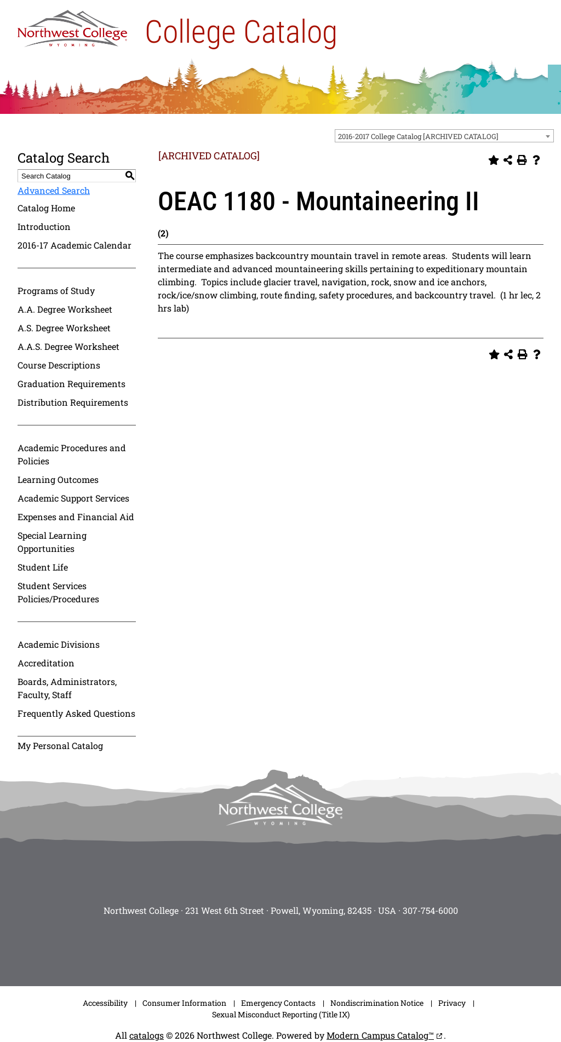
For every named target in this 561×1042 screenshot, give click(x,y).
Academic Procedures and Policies (72, 454)
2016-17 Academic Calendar (74, 245)
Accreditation (46, 663)
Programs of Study (56, 290)
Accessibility (105, 1003)
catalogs (146, 1035)
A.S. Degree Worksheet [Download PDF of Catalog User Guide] (64, 327)
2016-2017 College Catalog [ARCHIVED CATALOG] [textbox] (418, 136)
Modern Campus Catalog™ (380, 1035)
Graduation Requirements (71, 383)
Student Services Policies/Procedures (58, 592)
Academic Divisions (59, 644)
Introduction (44, 226)
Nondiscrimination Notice (376, 1003)
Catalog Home (46, 208)
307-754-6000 (430, 910)
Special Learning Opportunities (52, 541)
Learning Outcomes (58, 479)
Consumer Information (184, 1003)
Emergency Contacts (278, 1003)
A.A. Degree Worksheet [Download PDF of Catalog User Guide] (65, 309)
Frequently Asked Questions (76, 713)
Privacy (452, 1003)
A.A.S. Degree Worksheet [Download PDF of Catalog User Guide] (68, 346)
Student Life (43, 567)
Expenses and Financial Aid (76, 516)
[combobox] (444, 135)
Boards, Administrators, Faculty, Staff (67, 688)
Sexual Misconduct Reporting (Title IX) (281, 1014)
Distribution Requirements (73, 402)
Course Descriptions (59, 365)
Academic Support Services (73, 498)
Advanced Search (54, 190)
